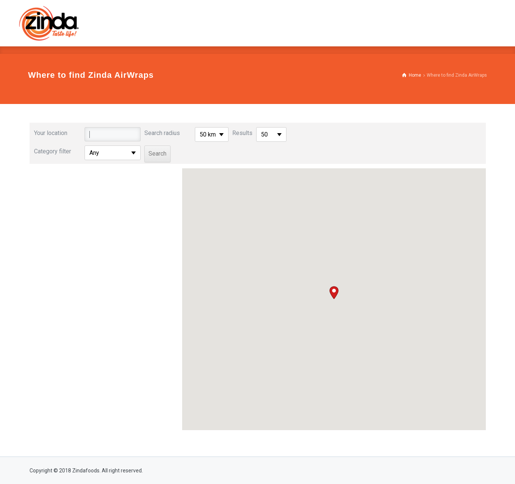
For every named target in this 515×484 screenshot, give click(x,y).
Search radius (162, 133)
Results (242, 133)
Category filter (52, 151)
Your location (50, 133)
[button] (333, 292)
